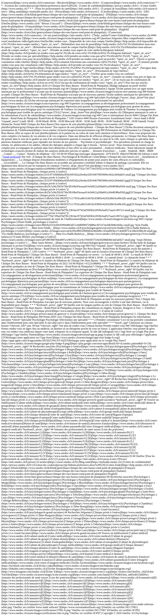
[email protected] (12, 156)
